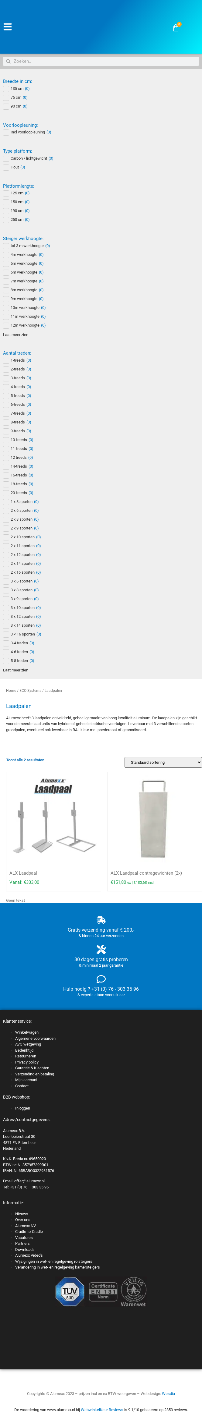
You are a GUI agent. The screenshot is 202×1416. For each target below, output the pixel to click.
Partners (22, 1243)
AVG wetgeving (28, 1044)
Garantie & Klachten (32, 1068)
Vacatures (24, 1237)
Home (11, 691)
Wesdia (168, 1393)
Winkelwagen (27, 1032)
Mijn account (26, 1080)
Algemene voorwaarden (35, 1038)
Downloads (25, 1249)
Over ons (22, 1219)
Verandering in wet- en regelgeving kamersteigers (57, 1267)
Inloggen (22, 1108)
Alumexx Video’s (29, 1255)
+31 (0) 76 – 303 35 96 (29, 1187)
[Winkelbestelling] (163, 762)
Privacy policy (27, 1062)
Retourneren (25, 1056)
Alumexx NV (25, 1225)
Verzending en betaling (34, 1074)
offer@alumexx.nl (29, 1181)
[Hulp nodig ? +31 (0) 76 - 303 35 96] (101, 979)
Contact (22, 1086)
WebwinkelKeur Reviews (102, 1409)
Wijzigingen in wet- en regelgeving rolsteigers (53, 1261)
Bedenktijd (24, 1050)
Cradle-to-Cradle (29, 1231)
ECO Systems (30, 691)
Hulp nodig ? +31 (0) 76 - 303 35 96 (101, 989)
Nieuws (21, 1214)
